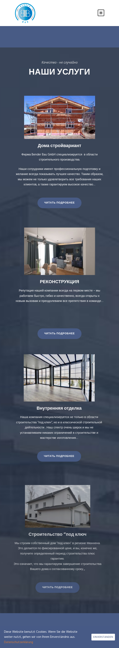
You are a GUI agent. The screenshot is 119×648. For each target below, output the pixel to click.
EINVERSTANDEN (103, 637)
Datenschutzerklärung (18, 642)
